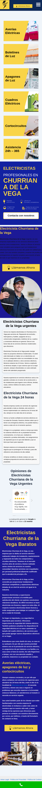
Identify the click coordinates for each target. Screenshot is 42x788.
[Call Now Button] (21, 784)
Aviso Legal (4, 779)
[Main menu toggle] (38, 4)
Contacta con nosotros (21, 215)
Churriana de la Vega (19, 685)
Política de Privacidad (18, 779)
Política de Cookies (35, 779)
